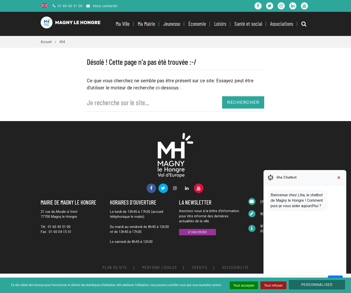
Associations (281, 23)
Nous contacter (102, 5)
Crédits (199, 267)
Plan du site (114, 267)
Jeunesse (171, 23)
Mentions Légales (159, 267)
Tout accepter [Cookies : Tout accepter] (243, 285)
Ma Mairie (146, 23)
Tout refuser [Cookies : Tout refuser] (273, 285)
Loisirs (220, 23)
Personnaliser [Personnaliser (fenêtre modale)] (317, 285)
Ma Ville (123, 23)
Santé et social (248, 23)
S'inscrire (197, 232)
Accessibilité (235, 267)
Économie (197, 23)
